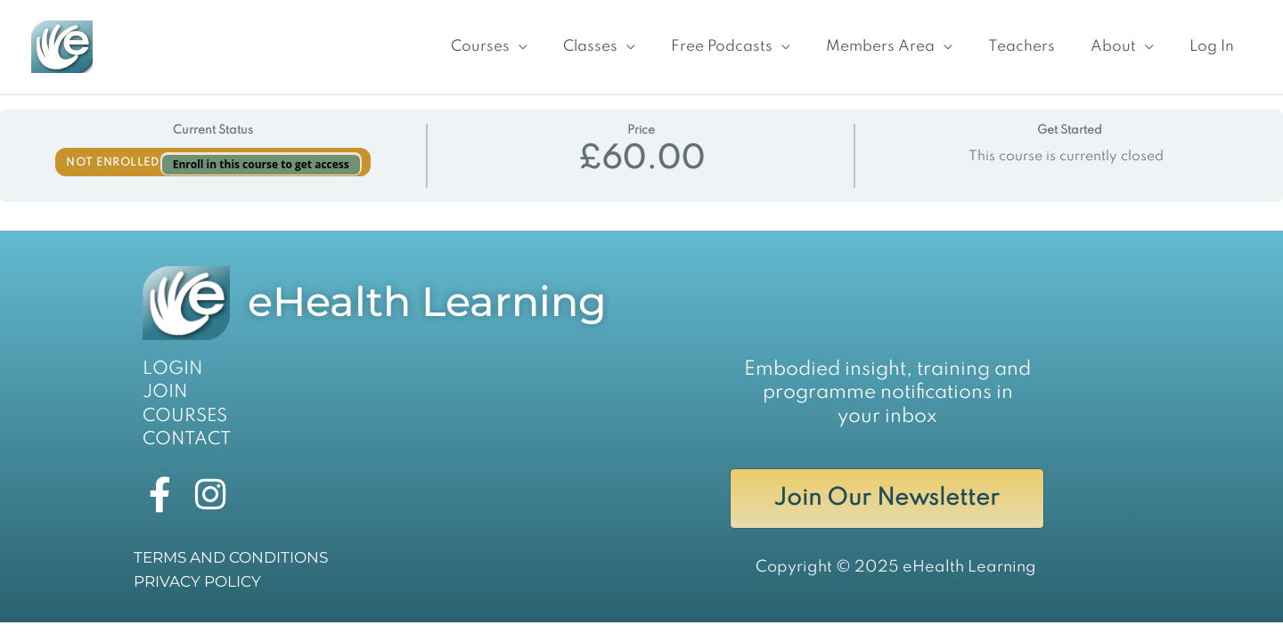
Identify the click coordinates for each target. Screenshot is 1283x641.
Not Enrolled (114, 150)
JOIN (163, 380)
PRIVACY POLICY (193, 577)
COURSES (180, 403)
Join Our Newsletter (887, 490)
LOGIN (170, 356)
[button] (468, 40)
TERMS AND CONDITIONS (225, 554)
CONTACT (182, 427)
